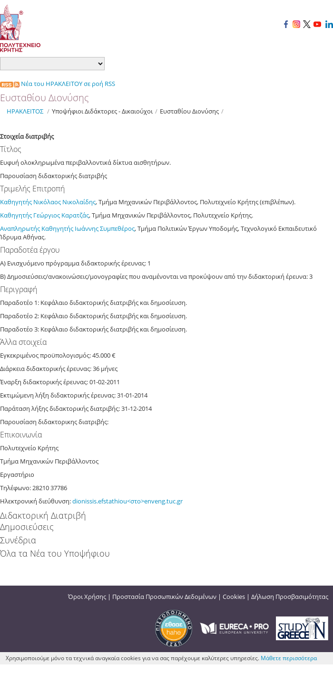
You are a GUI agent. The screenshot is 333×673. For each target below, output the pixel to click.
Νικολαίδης (79, 202)
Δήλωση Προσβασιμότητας (289, 596)
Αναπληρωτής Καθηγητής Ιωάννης (50, 228)
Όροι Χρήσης (87, 596)
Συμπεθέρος (117, 228)
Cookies (234, 596)
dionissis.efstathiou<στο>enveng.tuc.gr (127, 501)
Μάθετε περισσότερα (289, 658)
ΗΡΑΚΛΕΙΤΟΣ (25, 111)
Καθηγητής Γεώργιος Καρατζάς (44, 215)
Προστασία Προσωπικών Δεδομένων (164, 596)
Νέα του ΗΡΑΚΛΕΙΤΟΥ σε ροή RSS (57, 83)
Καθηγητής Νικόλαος (31, 202)
